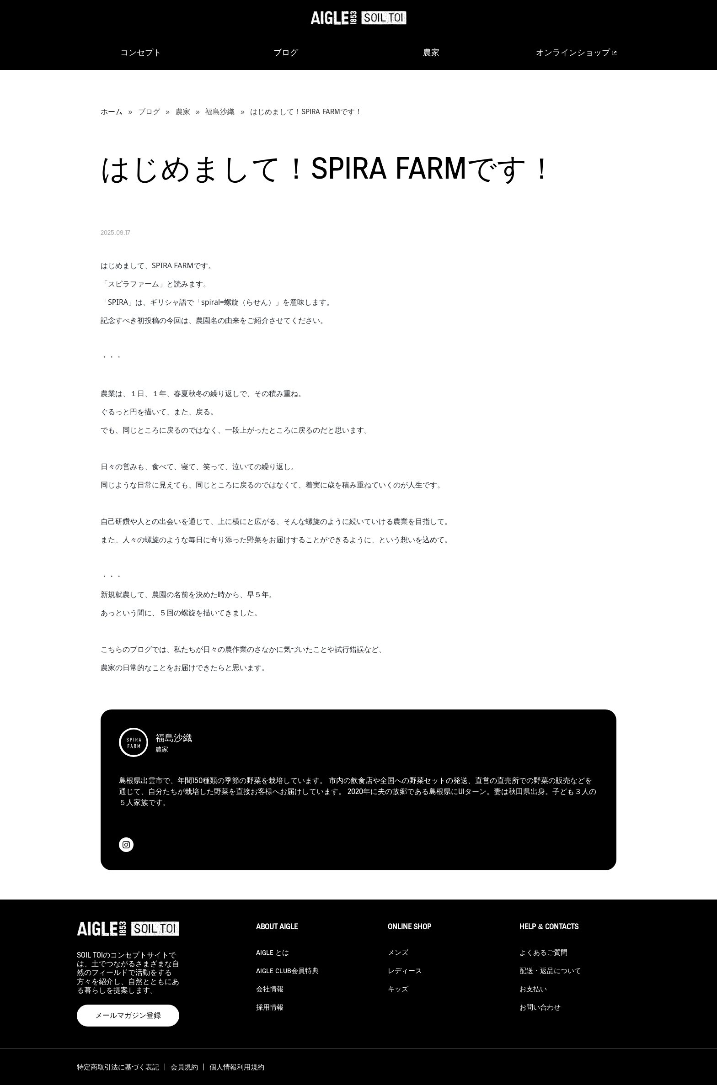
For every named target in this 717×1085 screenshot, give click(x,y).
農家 (431, 52)
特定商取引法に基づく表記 (118, 1067)
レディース (405, 970)
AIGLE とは (272, 952)
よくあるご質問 (543, 952)
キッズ (398, 989)
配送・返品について (550, 970)
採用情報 (270, 1007)
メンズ (398, 952)
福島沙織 (220, 112)
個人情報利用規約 (236, 1067)
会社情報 (270, 989)
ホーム (112, 112)
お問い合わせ (540, 1007)
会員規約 (184, 1067)
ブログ (285, 52)
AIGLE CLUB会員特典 (287, 970)
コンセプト (140, 52)
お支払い (533, 989)
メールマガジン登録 (128, 1015)
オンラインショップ (576, 52)
